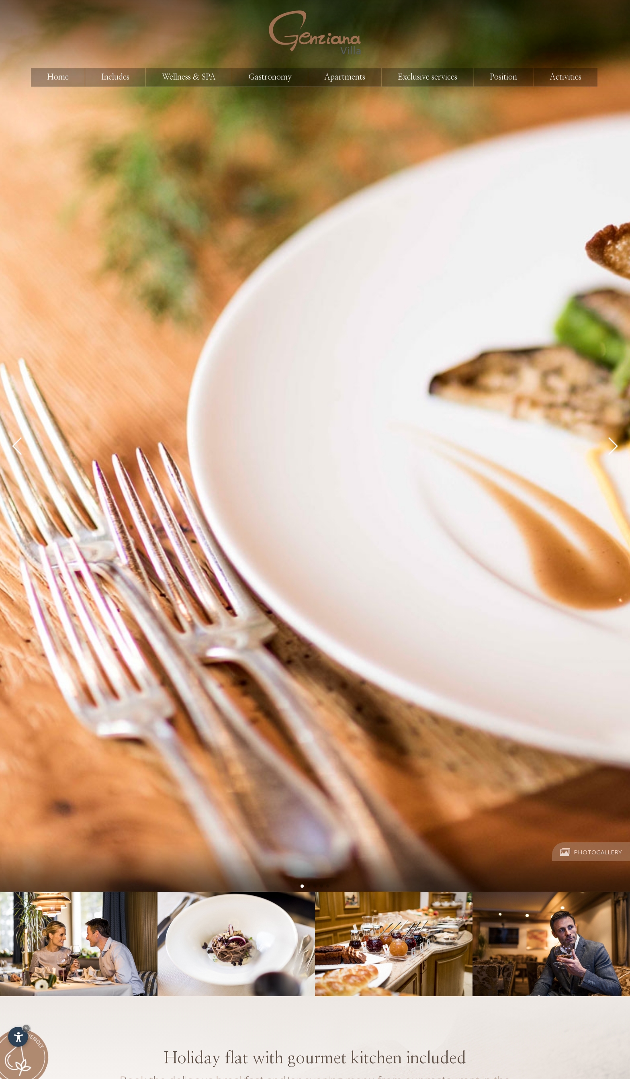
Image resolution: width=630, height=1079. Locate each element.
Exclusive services (427, 77)
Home (58, 77)
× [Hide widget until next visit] (26, 1028)
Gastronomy (270, 77)
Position (503, 77)
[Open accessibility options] (18, 1037)
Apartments (344, 77)
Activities (565, 77)
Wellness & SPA (189, 77)
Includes (115, 77)
